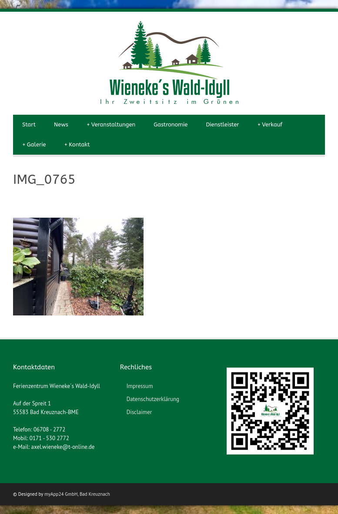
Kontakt (77, 144)
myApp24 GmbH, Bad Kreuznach (77, 494)
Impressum (140, 386)
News (61, 124)
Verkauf (269, 124)
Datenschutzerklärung (153, 399)
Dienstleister (222, 124)
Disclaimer (139, 412)
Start (29, 124)
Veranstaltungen (111, 124)
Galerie (34, 144)
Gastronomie (170, 124)
